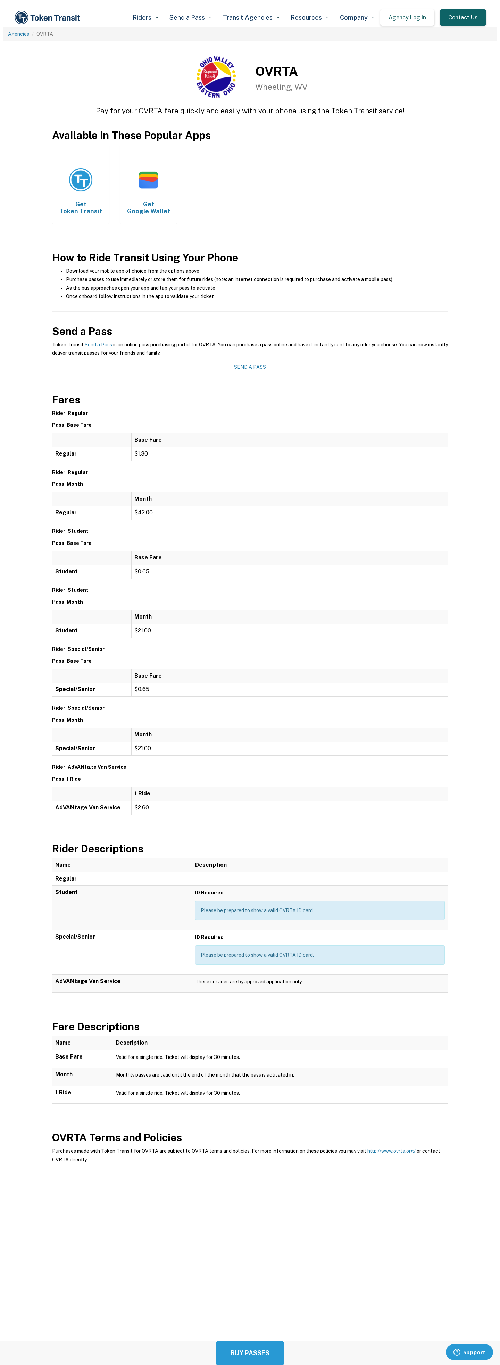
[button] (145, 18)
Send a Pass (98, 345)
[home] (48, 17)
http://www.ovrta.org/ (391, 1151)
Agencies (18, 34)
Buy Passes (250, 1353)
